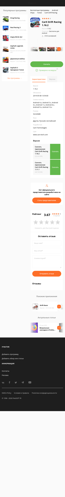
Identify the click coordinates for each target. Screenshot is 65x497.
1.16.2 (46, 29)
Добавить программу (10, 354)
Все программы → (15, 78)
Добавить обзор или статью (13, 358)
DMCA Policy (6, 393)
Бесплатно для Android (50, 32)
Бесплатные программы (39, 10)
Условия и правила (21, 393)
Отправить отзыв (47, 274)
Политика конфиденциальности (44, 393)
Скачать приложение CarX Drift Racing (41, 150)
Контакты (5, 371)
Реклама (5, 375)
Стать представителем (47, 200)
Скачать (46, 64)
